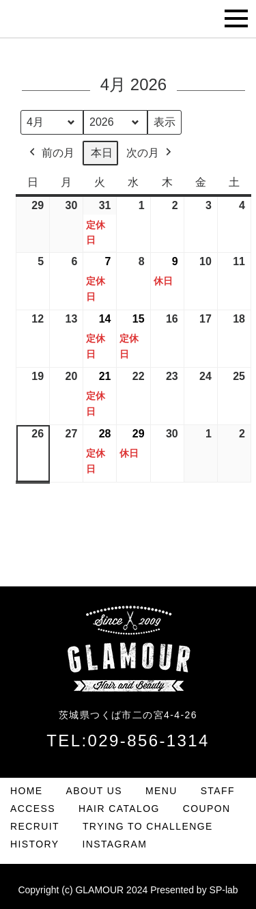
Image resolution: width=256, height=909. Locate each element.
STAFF (218, 790)
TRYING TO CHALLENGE (148, 826)
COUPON (207, 808)
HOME (26, 790)
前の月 (50, 153)
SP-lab (224, 889)
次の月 (150, 153)
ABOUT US (94, 790)
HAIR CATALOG (119, 808)
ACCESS (32, 808)
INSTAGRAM (114, 844)
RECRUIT (34, 826)
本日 (102, 153)
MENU (161, 790)
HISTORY (34, 844)
